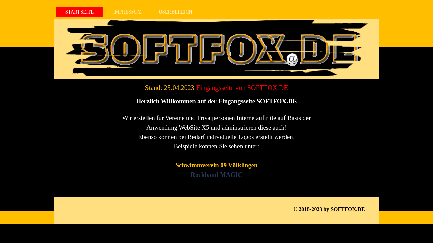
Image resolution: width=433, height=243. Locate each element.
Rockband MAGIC (217, 174)
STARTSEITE (79, 12)
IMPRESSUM (127, 12)
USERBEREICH (175, 12)
